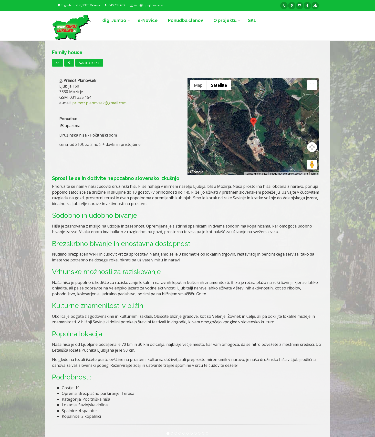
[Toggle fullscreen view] (312, 85)
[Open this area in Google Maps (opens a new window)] (197, 172)
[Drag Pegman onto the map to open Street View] (312, 164)
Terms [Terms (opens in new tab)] (314, 173)
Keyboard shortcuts (256, 173)
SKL (252, 20)
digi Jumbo (114, 20)
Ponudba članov (185, 20)
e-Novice (148, 20)
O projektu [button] (225, 20)
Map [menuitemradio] (198, 85)
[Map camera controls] (312, 147)
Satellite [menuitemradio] (219, 85)
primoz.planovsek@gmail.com (99, 103)
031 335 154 (89, 63)
